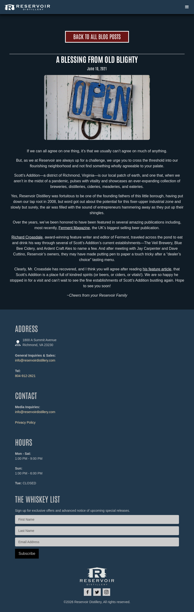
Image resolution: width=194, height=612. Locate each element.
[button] (187, 7)
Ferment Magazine (74, 228)
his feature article (157, 269)
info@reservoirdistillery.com (35, 360)
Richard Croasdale (27, 237)
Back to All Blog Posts (97, 36)
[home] (27, 7)
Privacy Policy (25, 422)
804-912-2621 (25, 376)
